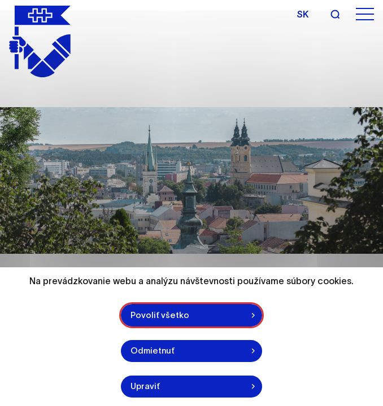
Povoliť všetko (160, 314)
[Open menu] (365, 14)
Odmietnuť (153, 350)
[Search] (335, 14)
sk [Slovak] (302, 14)
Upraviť (145, 386)
